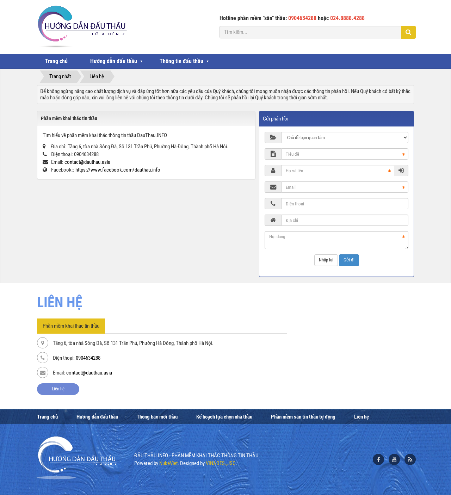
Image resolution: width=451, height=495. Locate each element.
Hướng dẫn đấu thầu (113, 61)
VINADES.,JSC (221, 463)
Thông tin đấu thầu (181, 61)
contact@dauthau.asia (87, 162)
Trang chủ (56, 61)
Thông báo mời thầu (157, 417)
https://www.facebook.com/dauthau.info (117, 170)
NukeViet (168, 463)
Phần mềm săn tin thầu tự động (303, 417)
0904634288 (88, 358)
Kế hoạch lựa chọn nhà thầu (224, 417)
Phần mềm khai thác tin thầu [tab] (71, 326)
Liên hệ (58, 388)
